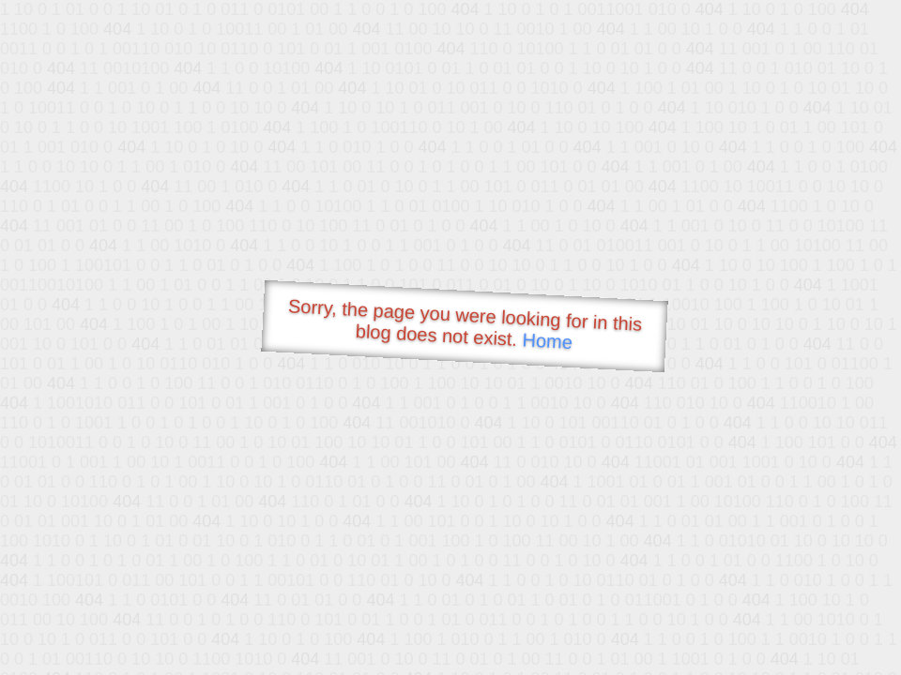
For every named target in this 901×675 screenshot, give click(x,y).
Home (547, 340)
